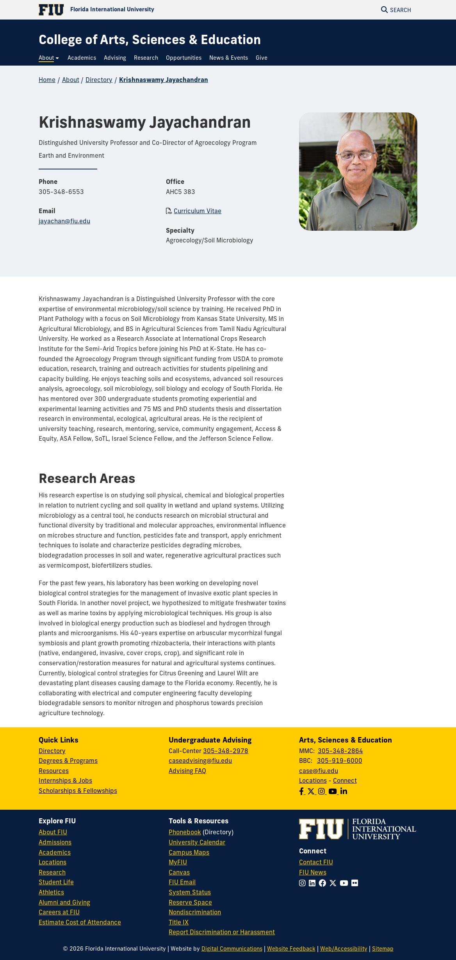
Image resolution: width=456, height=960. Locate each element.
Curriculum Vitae (197, 211)
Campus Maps (189, 852)
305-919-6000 (339, 760)
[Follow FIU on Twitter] (334, 883)
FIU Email (182, 882)
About (70, 80)
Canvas (179, 872)
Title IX (179, 922)
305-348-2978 (225, 751)
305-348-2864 (340, 751)
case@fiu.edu (318, 771)
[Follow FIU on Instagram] (304, 883)
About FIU (53, 832)
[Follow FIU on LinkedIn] (314, 883)
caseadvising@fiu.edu (200, 760)
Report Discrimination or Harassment (222, 932)
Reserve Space (190, 902)
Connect (345, 780)
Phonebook (185, 832)
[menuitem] (49, 58)
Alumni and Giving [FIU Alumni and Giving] (64, 902)
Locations (313, 780)
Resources (54, 771)
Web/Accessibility (343, 948)
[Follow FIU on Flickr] (356, 883)
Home (47, 80)
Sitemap (383, 948)
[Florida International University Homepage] (133, 10)
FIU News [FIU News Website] (312, 872)
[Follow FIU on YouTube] (345, 883)
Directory (99, 80)
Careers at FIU (59, 912)
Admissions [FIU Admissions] (55, 842)
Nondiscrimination (195, 912)
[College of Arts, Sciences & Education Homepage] (150, 39)
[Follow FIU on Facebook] (324, 883)
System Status (190, 892)
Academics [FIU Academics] (55, 852)
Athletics (51, 892)
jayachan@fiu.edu (64, 221)
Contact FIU (316, 862)
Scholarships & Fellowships (78, 790)
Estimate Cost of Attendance (80, 922)
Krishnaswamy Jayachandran (163, 80)
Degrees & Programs (68, 760)
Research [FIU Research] (52, 872)
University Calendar (197, 842)
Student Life (56, 882)
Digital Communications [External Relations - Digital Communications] (231, 948)
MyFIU (178, 862)
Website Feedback (291, 948)
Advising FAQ (187, 771)
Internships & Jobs (65, 780)
